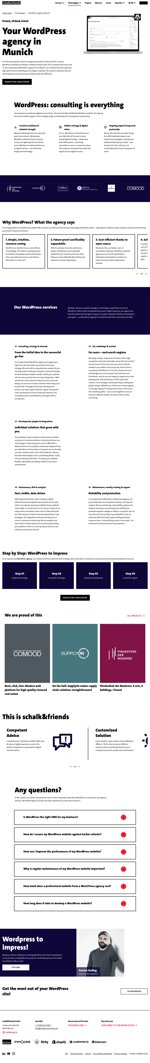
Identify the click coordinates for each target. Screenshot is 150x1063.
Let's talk (16, 971)
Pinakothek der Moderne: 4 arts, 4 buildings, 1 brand (121, 692)
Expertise (120, 3)
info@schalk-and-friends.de (46, 1032)
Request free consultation (17, 82)
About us (98, 3)
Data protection (76, 1057)
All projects (136, 619)
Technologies (74, 3)
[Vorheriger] (71, 770)
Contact (143, 3)
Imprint (88, 1057)
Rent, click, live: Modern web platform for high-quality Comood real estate (26, 694)
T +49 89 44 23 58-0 (43, 1029)
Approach (9, 1036)
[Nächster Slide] (146, 273)
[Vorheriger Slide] (137, 273)
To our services (134, 995)
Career (108, 3)
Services (59, 3)
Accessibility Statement (102, 1057)
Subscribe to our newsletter (119, 1029)
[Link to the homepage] (11, 2)
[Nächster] (79, 770)
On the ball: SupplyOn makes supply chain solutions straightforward (74, 692)
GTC (66, 1057)
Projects (88, 3)
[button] (19, 579)
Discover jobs (77, 1029)
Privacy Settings (120, 1057)
